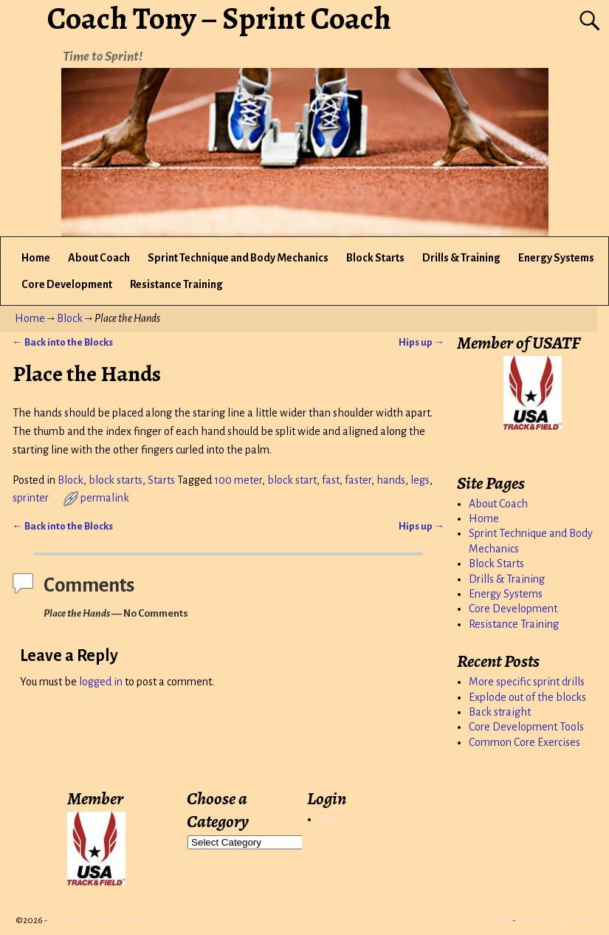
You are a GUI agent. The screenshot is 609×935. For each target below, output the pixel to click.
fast (331, 480)
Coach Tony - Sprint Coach (97, 920)
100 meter (238, 480)
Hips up (421, 342)
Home (35, 258)
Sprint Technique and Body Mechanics (238, 258)
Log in (333, 819)
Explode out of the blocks (527, 697)
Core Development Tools (526, 727)
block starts (115, 480)
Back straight (500, 712)
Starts (161, 480)
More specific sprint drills (527, 682)
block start (292, 480)
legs (420, 480)
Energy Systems (556, 258)
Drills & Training (461, 258)
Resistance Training (176, 284)
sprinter (31, 498)
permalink (104, 498)
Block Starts (375, 258)
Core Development (66, 284)
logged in (101, 682)
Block (70, 318)
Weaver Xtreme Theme (555, 920)
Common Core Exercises (524, 742)
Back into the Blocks (63, 342)
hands (390, 480)
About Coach (99, 258)
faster (358, 480)
